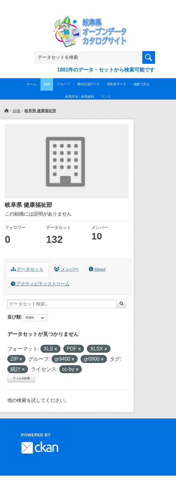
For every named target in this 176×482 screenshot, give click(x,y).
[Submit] (121, 303)
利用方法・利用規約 (79, 96)
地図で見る (141, 84)
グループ (63, 84)
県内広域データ (88, 84)
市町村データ (116, 84)
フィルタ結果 (21, 378)
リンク (106, 96)
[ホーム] (6, 111)
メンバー (66, 269)
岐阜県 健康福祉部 (40, 111)
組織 (47, 84)
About (97, 269)
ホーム (31, 84)
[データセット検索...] (61, 303)
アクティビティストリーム (40, 284)
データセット (27, 269)
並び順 (14, 317)
